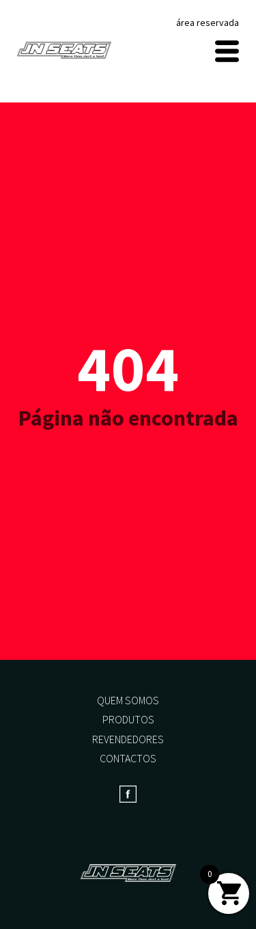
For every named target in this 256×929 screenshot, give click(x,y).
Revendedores (128, 739)
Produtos (128, 719)
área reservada (207, 22)
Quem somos (128, 700)
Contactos (128, 758)
